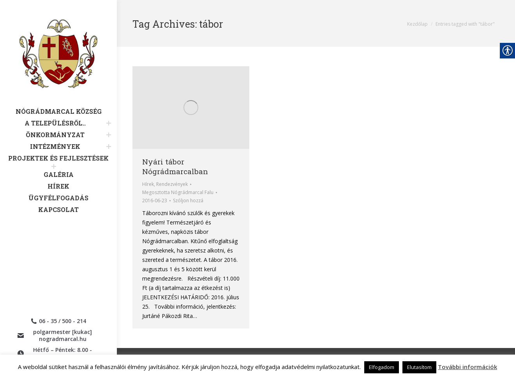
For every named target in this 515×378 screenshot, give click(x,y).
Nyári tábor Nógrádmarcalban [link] (175, 166)
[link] (58, 63)
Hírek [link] (148, 184)
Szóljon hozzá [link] (188, 200)
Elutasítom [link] (419, 367)
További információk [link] (467, 367)
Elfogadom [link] (381, 367)
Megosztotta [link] (177, 192)
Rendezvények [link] (172, 184)
